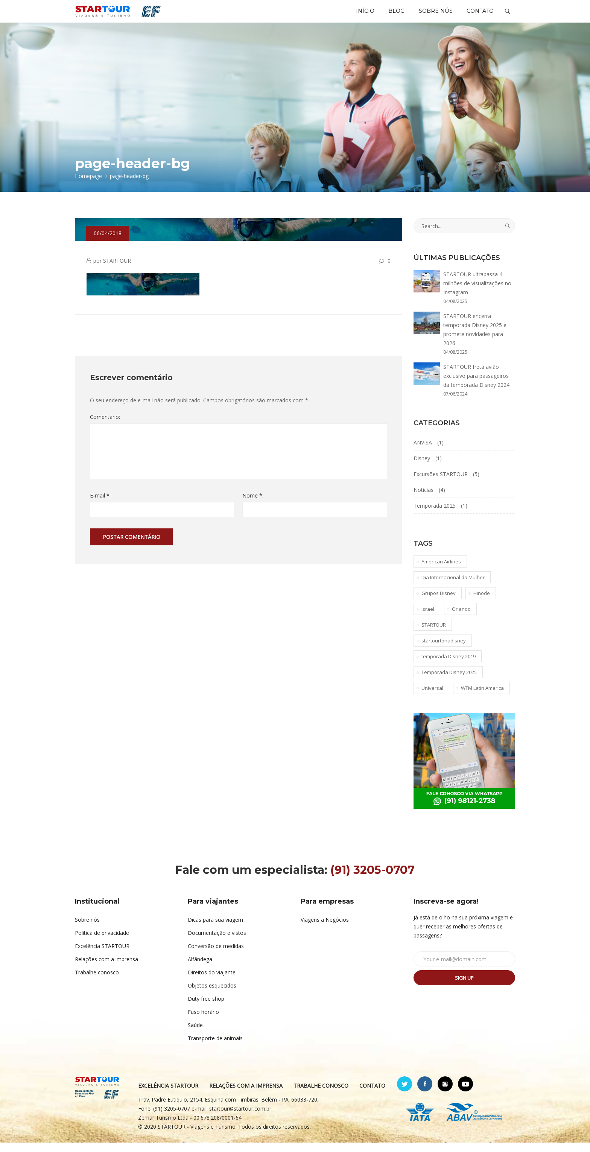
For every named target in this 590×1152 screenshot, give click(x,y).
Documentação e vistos (217, 942)
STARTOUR (117, 270)
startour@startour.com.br (240, 1118)
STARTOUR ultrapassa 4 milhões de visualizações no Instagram (477, 292)
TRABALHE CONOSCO (320, 1095)
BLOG (390, 15)
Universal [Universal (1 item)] (432, 697)
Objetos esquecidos (212, 994)
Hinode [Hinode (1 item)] (481, 602)
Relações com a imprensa (106, 968)
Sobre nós (87, 929)
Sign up (464, 987)
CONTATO (479, 15)
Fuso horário (203, 1021)
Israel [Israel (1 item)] (427, 618)
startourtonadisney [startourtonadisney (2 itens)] (443, 650)
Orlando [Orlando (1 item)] (461, 618)
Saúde (195, 1034)
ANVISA (423, 451)
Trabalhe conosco (97, 981)
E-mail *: (100, 504)
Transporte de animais (215, 1047)
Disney (422, 467)
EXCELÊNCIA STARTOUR (168, 1095)
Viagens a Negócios (325, 929)
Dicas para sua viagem (215, 929)
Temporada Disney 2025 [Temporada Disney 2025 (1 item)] (449, 681)
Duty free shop (206, 1008)
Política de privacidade (102, 942)
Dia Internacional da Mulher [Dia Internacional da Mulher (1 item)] (453, 586)
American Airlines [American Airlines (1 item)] (441, 571)
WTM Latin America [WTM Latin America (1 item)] (482, 697)
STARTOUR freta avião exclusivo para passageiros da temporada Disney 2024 (476, 385)
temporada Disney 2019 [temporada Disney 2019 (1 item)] (448, 665)
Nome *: (252, 504)
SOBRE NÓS (432, 15)
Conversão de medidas (216, 955)
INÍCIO (356, 15)
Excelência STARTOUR (102, 955)
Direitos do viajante (212, 981)
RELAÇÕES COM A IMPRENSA (246, 1095)
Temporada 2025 (435, 515)
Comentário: (105, 426)
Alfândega (200, 968)
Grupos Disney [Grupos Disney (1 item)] (438, 602)
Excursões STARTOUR (441, 483)
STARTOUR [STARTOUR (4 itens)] (433, 634)
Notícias (423, 499)
